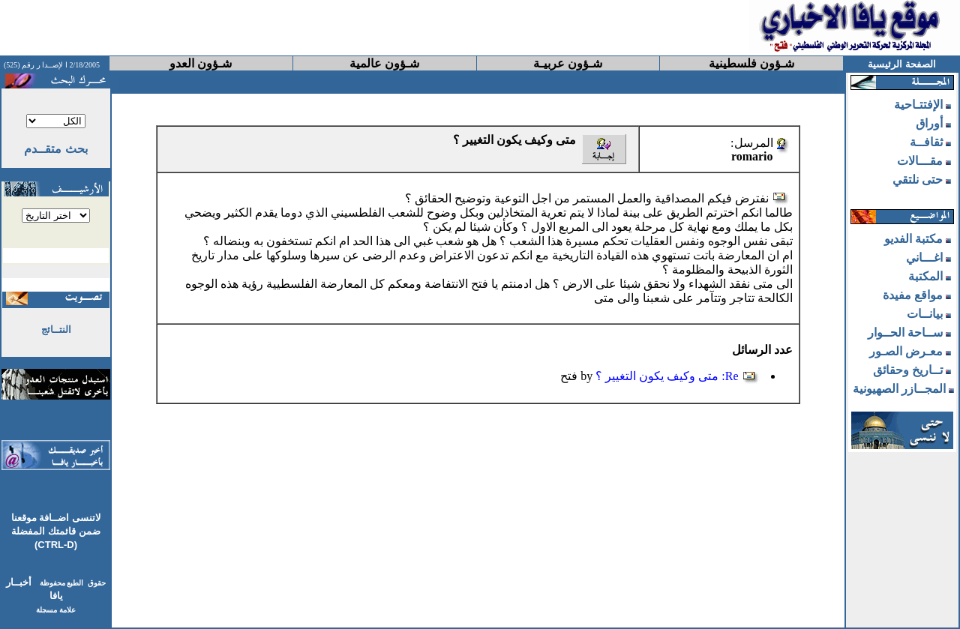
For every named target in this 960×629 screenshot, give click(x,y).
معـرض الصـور (906, 351)
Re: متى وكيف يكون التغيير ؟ (667, 376)
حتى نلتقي (917, 179)
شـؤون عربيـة (567, 63)
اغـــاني (924, 257)
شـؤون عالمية (384, 63)
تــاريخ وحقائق (908, 370)
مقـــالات (920, 160)
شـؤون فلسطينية (751, 63)
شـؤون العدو (201, 63)
